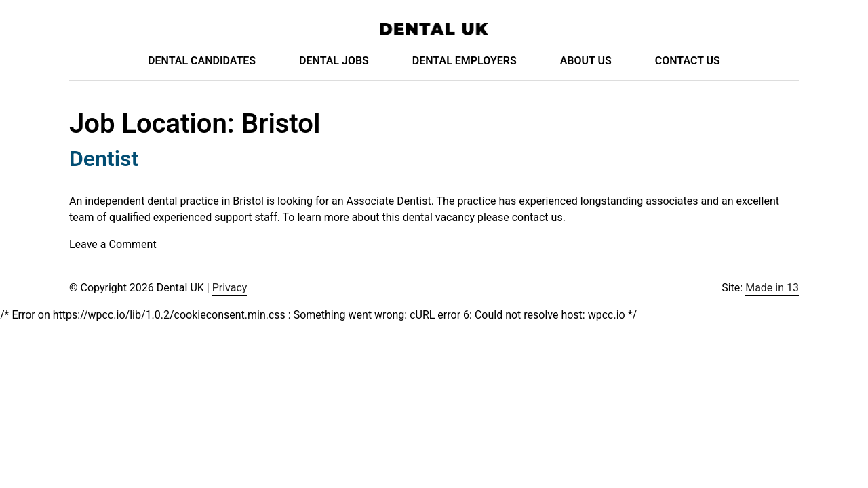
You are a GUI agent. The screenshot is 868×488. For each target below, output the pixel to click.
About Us (586, 60)
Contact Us (687, 60)
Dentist (103, 158)
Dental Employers (464, 60)
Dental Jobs (334, 60)
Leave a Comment (113, 244)
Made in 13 (772, 287)
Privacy (230, 287)
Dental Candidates (202, 60)
